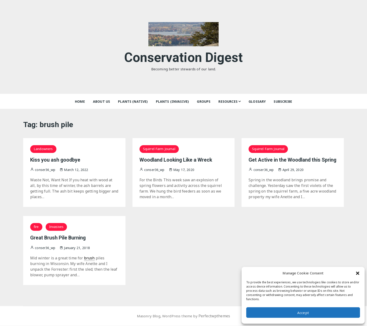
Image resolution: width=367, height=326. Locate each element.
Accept (303, 312)
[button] (357, 273)
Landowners (43, 149)
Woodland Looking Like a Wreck (180, 159)
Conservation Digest (184, 56)
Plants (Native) (133, 101)
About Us (101, 101)
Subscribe (283, 101)
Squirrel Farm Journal (159, 149)
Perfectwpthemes (216, 316)
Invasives (56, 226)
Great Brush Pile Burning (61, 237)
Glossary (257, 101)
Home (80, 101)
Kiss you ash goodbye (58, 159)
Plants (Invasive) (172, 101)
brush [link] (89, 258)
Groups (203, 101)
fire (36, 226)
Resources (227, 101)
